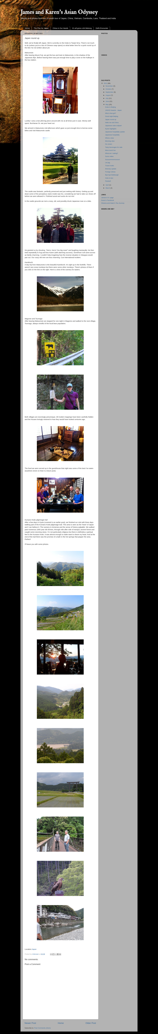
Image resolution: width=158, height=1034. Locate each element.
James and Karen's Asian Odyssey (59, 12)
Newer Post (30, 1023)
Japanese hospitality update (115, 132)
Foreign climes (110, 172)
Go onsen (108, 144)
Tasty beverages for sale (113, 147)
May (107, 104)
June (107, 101)
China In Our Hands (60, 28)
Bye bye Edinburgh (112, 175)
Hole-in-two (109, 178)
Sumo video (109, 156)
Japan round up (110, 119)
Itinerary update (110, 169)
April (107, 185)
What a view (109, 138)
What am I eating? (111, 153)
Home (27, 28)
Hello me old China (112, 122)
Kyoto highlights (110, 129)
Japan (34, 949)
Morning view (110, 141)
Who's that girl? (110, 113)
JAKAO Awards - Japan (113, 110)
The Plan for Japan (41, 28)
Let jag (107, 162)
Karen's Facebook (107, 200)
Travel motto (109, 165)
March (108, 188)
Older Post (91, 1023)
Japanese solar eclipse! (113, 125)
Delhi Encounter (102, 28)
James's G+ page (107, 197)
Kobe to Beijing (110, 107)
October (109, 89)
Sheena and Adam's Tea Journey (112, 203)
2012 (106, 83)
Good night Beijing (111, 116)
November (109, 86)
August (108, 95)
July (107, 98)
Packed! (108, 181)
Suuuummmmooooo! (112, 159)
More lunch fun (110, 150)
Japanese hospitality (112, 135)
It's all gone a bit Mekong (82, 28)
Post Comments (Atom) (42, 1028)
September (110, 92)
